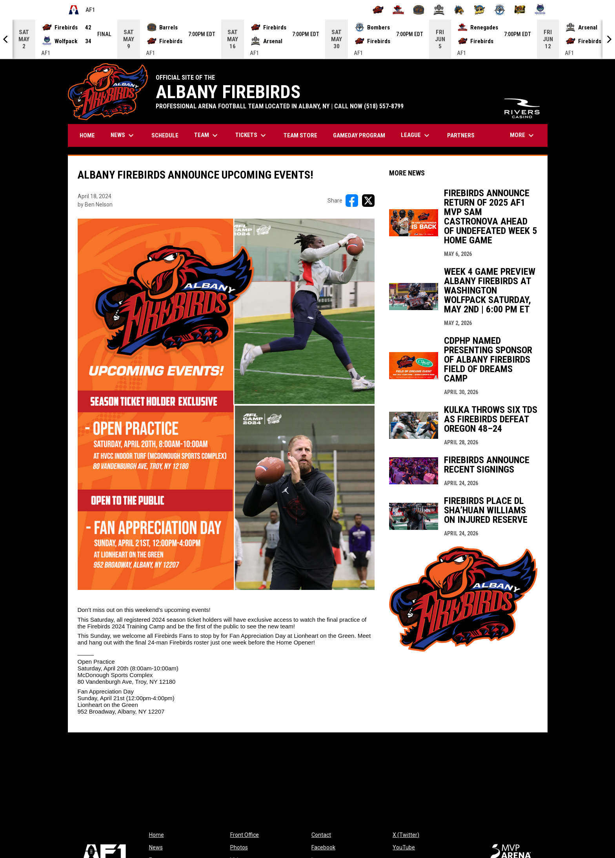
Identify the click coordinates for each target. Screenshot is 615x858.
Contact (321, 835)
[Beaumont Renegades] (398, 10)
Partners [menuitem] (461, 135)
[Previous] (6, 39)
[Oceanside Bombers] (500, 10)
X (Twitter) (406, 835)
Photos (239, 847)
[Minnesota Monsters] (459, 10)
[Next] (608, 39)
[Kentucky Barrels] (418, 10)
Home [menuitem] (87, 135)
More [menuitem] (523, 135)
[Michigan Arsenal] (439, 10)
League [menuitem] (416, 135)
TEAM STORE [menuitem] (303, 135)
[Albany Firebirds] (378, 10)
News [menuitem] (123, 135)
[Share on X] (368, 200)
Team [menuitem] (207, 135)
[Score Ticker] (307, 39)
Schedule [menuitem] (164, 135)
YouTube (404, 847)
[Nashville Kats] (479, 10)
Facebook (323, 847)
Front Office (244, 835)
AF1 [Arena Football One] (81, 10)
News (156, 847)
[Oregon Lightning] (520, 10)
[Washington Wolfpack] (540, 10)
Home (156, 835)
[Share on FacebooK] (352, 200)
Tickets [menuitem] (251, 135)
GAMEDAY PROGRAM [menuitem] (359, 135)
